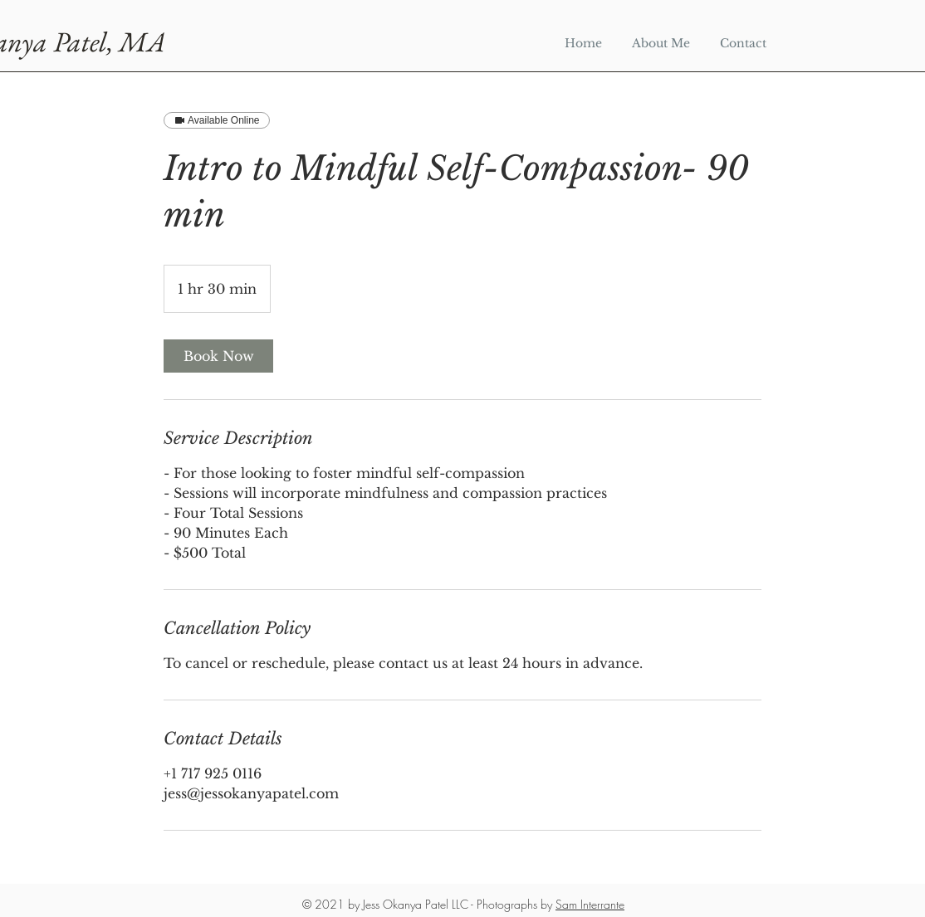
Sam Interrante (589, 904)
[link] (218, 356)
